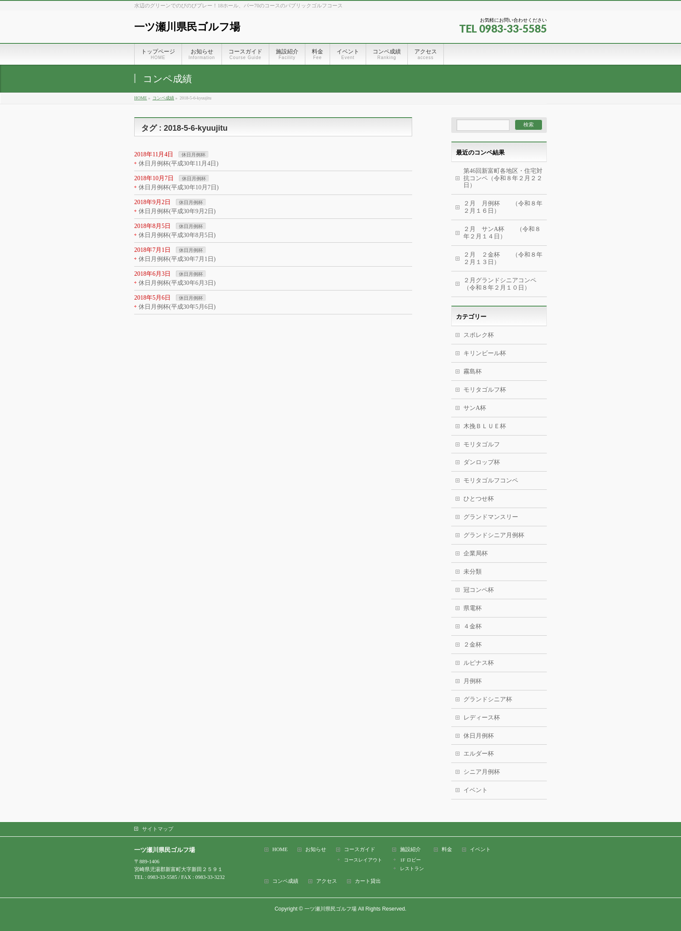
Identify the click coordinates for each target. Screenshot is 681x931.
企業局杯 (475, 553)
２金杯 (472, 644)
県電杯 (472, 608)
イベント (475, 790)
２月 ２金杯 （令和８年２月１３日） (502, 258)
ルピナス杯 (478, 663)
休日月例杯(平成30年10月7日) (178, 187)
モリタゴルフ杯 (484, 389)
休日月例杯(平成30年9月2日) (177, 211)
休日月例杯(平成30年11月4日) (178, 163)
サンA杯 (474, 408)
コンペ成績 (285, 881)
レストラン (412, 868)
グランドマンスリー (490, 517)
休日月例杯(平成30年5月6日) (177, 307)
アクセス (326, 881)
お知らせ (315, 849)
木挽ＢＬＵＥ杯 (484, 426)
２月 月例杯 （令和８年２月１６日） (502, 207)
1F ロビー (410, 859)
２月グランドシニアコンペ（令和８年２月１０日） (499, 284)
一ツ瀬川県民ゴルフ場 (187, 27)
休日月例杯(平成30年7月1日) (177, 259)
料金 (447, 849)
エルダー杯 (478, 753)
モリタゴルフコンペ (490, 480)
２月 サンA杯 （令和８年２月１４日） (502, 233)
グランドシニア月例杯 (493, 535)
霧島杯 (472, 371)
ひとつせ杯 (478, 498)
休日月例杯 (193, 154)
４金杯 (472, 626)
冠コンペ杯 (478, 590)
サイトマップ (157, 829)
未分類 (472, 571)
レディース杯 (481, 717)
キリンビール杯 (484, 353)
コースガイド (359, 849)
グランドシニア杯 (487, 699)
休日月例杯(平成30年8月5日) (177, 235)
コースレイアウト (363, 859)
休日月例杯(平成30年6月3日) (177, 283)
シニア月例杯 (481, 772)
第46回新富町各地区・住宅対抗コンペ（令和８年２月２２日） (502, 178)
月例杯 (472, 681)
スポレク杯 (478, 335)
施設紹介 (410, 849)
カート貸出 (368, 881)
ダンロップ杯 (481, 462)
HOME (280, 849)
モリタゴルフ (481, 444)
